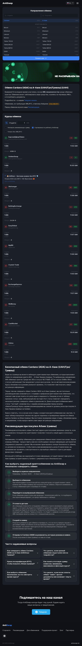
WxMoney (12, 304)
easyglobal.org (13, 228)
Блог (61, 630)
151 (70, 305)
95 (71, 266)
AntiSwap (8, 3)
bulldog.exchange (14, 208)
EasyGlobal (12, 226)
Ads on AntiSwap (10, 181)
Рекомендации (33, 107)
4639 (75, 305)
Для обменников (33, 630)
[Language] (70, 3)
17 (71, 324)
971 (76, 285)
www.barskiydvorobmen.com (17, 139)
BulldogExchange (15, 206)
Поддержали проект (49, 630)
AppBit (10, 245)
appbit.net (11, 247)
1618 (75, 246)
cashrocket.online (14, 326)
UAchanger (12, 186)
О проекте (6, 630)
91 (70, 187)
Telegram (41, 612)
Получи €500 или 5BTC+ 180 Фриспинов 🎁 (20, 179)
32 (70, 226)
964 (75, 266)
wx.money (11, 306)
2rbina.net (11, 345)
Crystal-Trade (13, 265)
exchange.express (14, 286)
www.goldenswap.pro (15, 159)
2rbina (10, 343)
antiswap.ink (75, 643)
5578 (75, 344)
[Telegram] (4, 636)
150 (76, 138)
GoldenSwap (13, 156)
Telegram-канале (30, 100)
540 (75, 324)
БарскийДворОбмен (16, 137)
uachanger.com (13, 189)
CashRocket (13, 323)
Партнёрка (70, 630)
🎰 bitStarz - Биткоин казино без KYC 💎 (22, 176)
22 (71, 285)
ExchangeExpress (15, 284)
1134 (75, 226)
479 (75, 207)
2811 (75, 187)
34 (70, 246)
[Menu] (77, 3)
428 (70, 344)
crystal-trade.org (13, 267)
